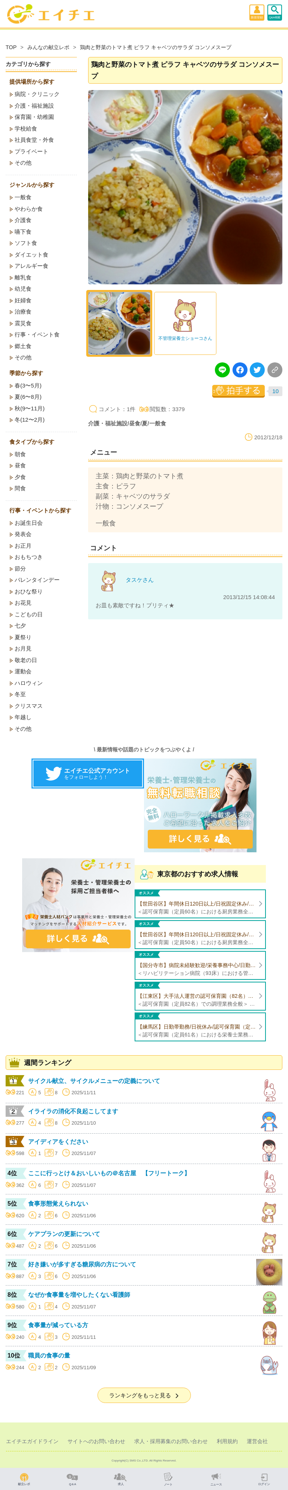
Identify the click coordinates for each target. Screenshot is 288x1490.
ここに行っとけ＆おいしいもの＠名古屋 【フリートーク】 (109, 1173)
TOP (11, 47)
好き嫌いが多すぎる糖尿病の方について (82, 1264)
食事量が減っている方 (58, 1325)
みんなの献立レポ (48, 47)
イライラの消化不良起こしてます (73, 1111)
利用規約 (227, 1441)
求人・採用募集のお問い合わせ (171, 1441)
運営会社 (257, 1441)
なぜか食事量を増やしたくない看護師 (79, 1295)
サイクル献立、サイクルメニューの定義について (94, 1081)
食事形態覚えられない (58, 1203)
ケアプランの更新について (64, 1234)
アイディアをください (58, 1142)
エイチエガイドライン (32, 1441)
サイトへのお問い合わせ (96, 1441)
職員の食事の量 (49, 1355)
